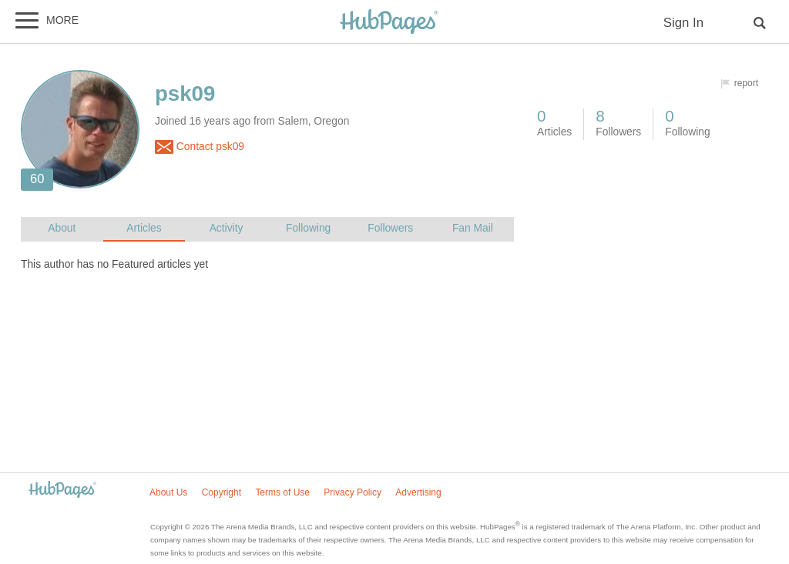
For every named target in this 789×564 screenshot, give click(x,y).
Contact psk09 (199, 147)
